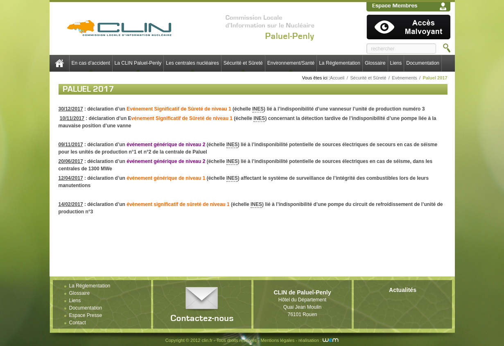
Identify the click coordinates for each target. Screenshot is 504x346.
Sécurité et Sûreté (243, 63)
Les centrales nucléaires (192, 63)
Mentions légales (278, 340)
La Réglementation (339, 63)
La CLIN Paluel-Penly (138, 63)
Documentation (422, 63)
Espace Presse (85, 315)
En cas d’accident (91, 63)
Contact (77, 323)
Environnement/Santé (290, 63)
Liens (396, 63)
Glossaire (375, 63)
